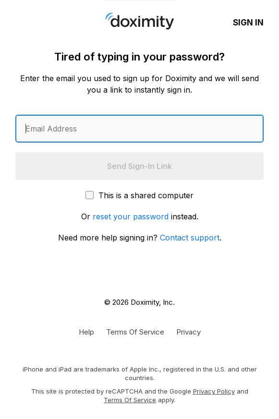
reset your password (131, 216)
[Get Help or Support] (86, 331)
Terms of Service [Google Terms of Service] (130, 400)
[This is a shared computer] (89, 195)
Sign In (248, 22)
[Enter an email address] (139, 129)
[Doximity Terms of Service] (135, 331)
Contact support (189, 237)
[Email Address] (139, 129)
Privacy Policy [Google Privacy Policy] (214, 391)
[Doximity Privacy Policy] (188, 331)
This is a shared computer (139, 195)
